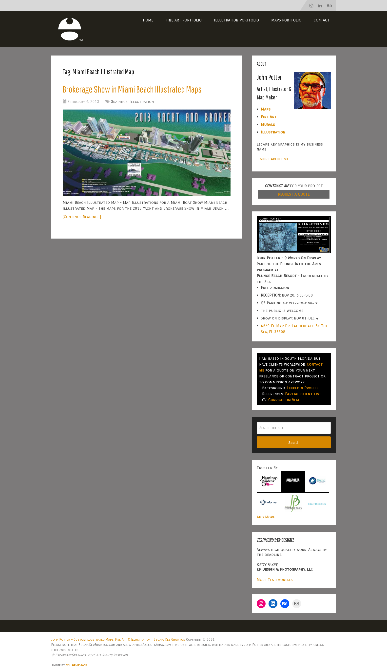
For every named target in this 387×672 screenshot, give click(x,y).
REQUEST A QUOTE (294, 194)
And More (266, 517)
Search (293, 443)
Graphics (119, 101)
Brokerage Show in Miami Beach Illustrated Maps (132, 89)
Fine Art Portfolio (184, 20)
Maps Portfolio (286, 20)
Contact (321, 20)
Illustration (142, 101)
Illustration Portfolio (236, 20)
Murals (268, 124)
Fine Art (268, 116)
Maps (266, 109)
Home (148, 20)
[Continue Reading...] (82, 216)
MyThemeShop (76, 665)
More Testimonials (275, 579)
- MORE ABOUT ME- (273, 159)
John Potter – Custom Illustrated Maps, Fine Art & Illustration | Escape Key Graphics (118, 639)
